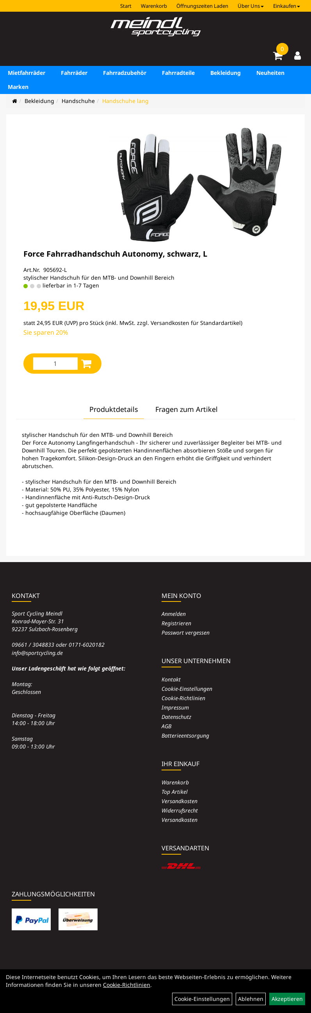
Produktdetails (113, 409)
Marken (18, 86)
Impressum (175, 707)
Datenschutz (176, 716)
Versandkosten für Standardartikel (196, 322)
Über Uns (251, 5)
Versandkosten (179, 801)
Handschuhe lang (125, 101)
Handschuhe (78, 101)
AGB (166, 726)
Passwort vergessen (186, 632)
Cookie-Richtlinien (183, 698)
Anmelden (174, 613)
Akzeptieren (287, 998)
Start (126, 5)
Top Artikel (175, 791)
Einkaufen (286, 5)
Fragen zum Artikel (186, 409)
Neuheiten (270, 72)
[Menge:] (55, 363)
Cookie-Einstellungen (187, 688)
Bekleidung (225, 72)
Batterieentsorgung (185, 735)
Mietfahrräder (26, 72)
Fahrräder (74, 72)
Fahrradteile (178, 72)
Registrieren (176, 623)
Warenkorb (154, 5)
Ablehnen (250, 998)
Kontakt (171, 679)
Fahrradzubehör (124, 72)
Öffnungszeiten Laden (202, 5)
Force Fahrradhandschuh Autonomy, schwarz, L (115, 253)
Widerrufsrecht (180, 810)
